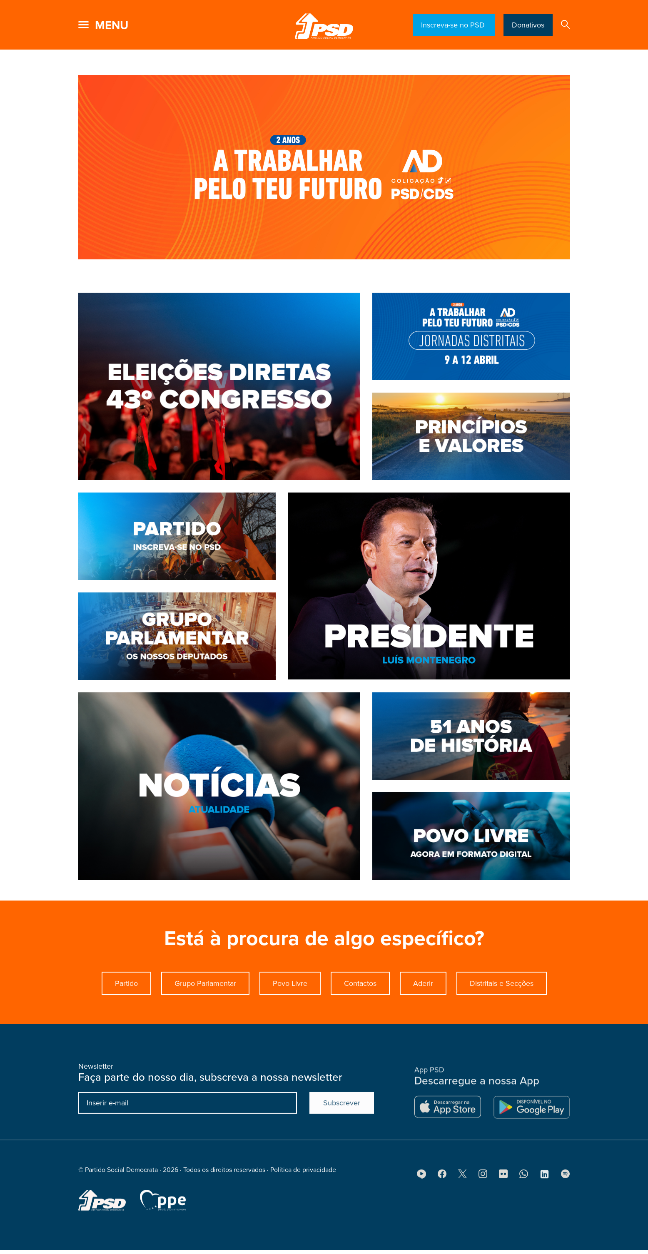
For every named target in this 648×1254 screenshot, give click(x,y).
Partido (126, 1023)
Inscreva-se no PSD (454, 25)
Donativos (528, 25)
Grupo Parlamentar (205, 1023)
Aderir (423, 1023)
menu (111, 25)
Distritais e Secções (501, 1023)
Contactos (360, 1023)
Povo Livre (290, 1023)
